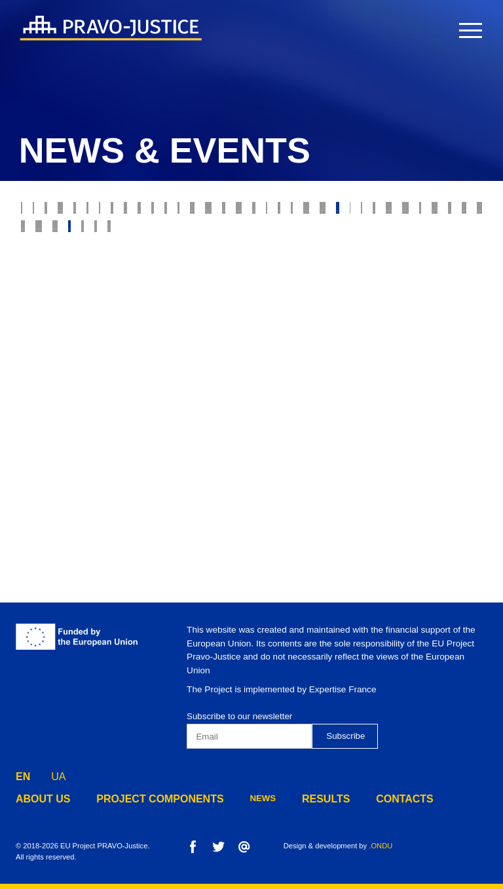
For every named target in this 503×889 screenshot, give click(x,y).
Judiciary (139, 211)
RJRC (473, 211)
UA (58, 773)
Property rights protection (245, 211)
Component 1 (197, 419)
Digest (41, 367)
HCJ (436, 316)
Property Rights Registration (94, 316)
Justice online (374, 316)
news (232, 798)
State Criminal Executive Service (381, 341)
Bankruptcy (317, 238)
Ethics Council (59, 238)
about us (38, 798)
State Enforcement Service (88, 289)
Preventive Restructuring (86, 419)
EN (23, 773)
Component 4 (434, 419)
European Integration (390, 367)
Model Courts (237, 238)
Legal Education (281, 367)
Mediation (91, 341)
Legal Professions (427, 263)
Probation (354, 211)
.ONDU (380, 846)
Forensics (342, 289)
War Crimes (51, 263)
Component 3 (355, 419)
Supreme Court (149, 238)
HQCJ (37, 341)
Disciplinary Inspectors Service (352, 393)
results (291, 798)
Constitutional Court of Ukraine (210, 341)
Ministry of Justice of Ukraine (252, 316)
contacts (361, 798)
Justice (80, 211)
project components (140, 798)
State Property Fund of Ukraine (149, 367)
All (33, 211)
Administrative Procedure (85, 393)
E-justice (420, 211)
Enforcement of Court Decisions (288, 263)
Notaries (406, 289)
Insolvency (392, 238)
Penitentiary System (212, 393)
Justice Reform (207, 289)
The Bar (280, 289)
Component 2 (276, 419)
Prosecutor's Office (146, 263)
